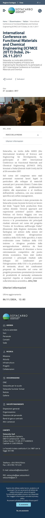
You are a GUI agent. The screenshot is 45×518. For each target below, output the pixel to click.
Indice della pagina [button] (14, 134)
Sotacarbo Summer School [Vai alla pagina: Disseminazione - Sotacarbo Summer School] (13, 388)
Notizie (25, 21)
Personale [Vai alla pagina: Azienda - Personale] (7, 336)
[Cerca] (40, 11)
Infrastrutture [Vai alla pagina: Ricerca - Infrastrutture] (8, 362)
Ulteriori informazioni (14, 141)
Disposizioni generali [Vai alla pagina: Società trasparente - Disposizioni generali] (11, 408)
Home (5, 21)
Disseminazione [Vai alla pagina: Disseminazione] (11, 378)
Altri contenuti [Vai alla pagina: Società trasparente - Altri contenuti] (9, 421)
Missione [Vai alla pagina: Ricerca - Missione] (6, 356)
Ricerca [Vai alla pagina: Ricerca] (8, 351)
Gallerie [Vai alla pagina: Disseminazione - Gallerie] (6, 395)
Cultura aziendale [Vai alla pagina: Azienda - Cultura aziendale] (10, 329)
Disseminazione (15, 21)
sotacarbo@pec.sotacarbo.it (18, 475)
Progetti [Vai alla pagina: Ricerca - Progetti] (6, 365)
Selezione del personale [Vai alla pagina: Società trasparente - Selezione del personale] (12, 415)
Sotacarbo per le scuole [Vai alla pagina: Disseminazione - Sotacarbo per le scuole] (12, 385)
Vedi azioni (19, 79)
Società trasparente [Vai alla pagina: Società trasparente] (13, 404)
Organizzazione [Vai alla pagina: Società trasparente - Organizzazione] (9, 412)
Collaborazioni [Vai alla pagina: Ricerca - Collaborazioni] (8, 369)
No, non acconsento (22, 510)
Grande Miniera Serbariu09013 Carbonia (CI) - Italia (14, 437)
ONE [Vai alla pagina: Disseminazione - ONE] (5, 382)
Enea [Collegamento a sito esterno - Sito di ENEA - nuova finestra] (21, 2)
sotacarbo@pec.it (10, 477)
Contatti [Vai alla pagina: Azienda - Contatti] (6, 339)
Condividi (7, 79)
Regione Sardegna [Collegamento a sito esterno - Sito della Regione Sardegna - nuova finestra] (9, 2)
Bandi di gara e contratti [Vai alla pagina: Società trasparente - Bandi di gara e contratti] (13, 418)
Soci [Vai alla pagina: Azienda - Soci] (4, 333)
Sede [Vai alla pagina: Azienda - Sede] (5, 342)
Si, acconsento (23, 504)
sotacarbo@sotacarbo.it (18, 470)
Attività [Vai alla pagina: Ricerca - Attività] (6, 359)
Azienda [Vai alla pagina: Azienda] (8, 325)
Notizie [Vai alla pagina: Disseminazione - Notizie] (6, 392)
